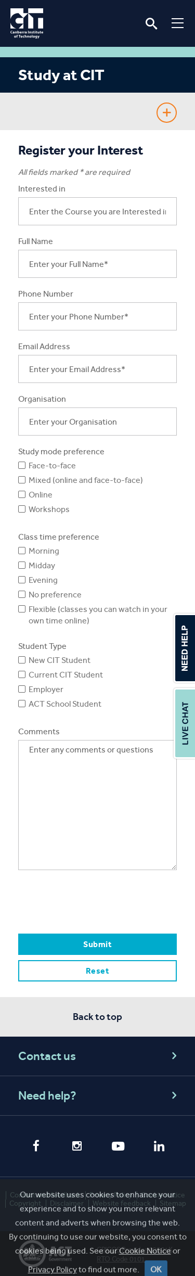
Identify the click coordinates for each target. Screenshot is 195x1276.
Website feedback (122, 1203)
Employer (46, 689)
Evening (43, 580)
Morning (44, 551)
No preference (55, 594)
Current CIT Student (66, 675)
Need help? (99, 1096)
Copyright (25, 1203)
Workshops (49, 509)
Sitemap (173, 1203)
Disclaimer (67, 1203)
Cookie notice (163, 1195)
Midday (42, 565)
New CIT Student (59, 660)
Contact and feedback (45, 1195)
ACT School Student (65, 704)
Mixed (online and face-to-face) (86, 480)
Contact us (99, 1056)
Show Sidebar (167, 113)
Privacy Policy (110, 1195)
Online (41, 495)
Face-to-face (52, 465)
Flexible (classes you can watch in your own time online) (98, 615)
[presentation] (97, 901)
